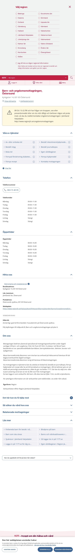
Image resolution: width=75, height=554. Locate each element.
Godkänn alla (45, 549)
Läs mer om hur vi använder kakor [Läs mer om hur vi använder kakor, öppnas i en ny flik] (45, 545)
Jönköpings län (23, 41)
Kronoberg (22, 49)
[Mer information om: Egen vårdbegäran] (69, 153)
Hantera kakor (10, 549)
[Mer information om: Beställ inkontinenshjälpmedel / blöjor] (69, 144)
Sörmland (44, 19)
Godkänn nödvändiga (63, 549)
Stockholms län (46, 15)
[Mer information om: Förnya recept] (34, 163)
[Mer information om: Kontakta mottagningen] (69, 163)
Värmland (44, 28)
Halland (21, 32)
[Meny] (62, 84)
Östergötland (45, 53)
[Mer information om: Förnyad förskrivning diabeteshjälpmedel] (34, 158)
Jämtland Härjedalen (25, 36)
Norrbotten (22, 53)
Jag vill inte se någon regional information (33, 64)
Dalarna (21, 19)
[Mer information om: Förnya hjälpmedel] (69, 158)
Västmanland (45, 41)
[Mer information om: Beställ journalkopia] (69, 149)
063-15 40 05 (12, 192)
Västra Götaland (47, 45)
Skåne (20, 58)
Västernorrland (46, 36)
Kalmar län (22, 45)
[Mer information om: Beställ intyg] (34, 149)
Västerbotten (45, 32)
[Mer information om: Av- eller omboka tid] (34, 144)
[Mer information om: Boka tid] (34, 153)
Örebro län (45, 49)
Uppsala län (45, 23)
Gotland (21, 23)
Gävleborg (22, 28)
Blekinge (21, 15)
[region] (37, 545)
